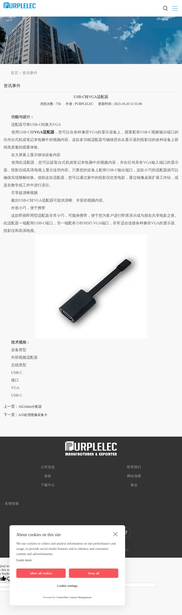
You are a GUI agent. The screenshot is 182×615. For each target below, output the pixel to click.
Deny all (93, 573)
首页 (14, 73)
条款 (47, 476)
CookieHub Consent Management (74, 597)
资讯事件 (29, 73)
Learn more (24, 560)
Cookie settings (67, 586)
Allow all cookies (41, 573)
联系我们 (134, 467)
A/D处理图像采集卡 (32, 415)
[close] (115, 534)
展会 (134, 485)
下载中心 (48, 485)
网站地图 (134, 476)
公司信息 (48, 467)
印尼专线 (66, 510)
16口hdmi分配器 (30, 406)
